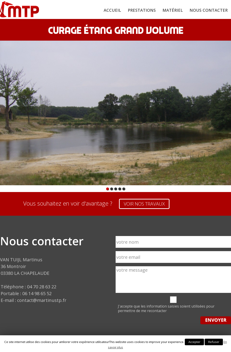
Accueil (112, 10)
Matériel (172, 10)
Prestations (142, 10)
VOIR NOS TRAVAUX (144, 204)
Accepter (194, 342)
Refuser (213, 342)
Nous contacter (209, 10)
